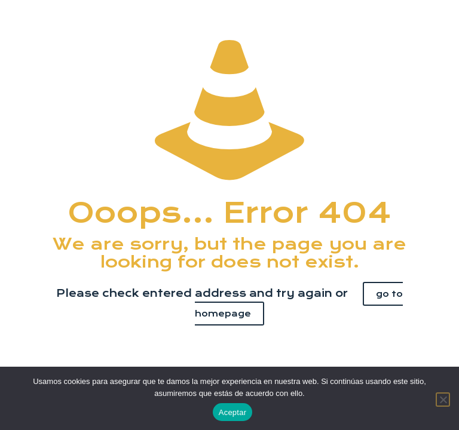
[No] (443, 399)
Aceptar (233, 412)
